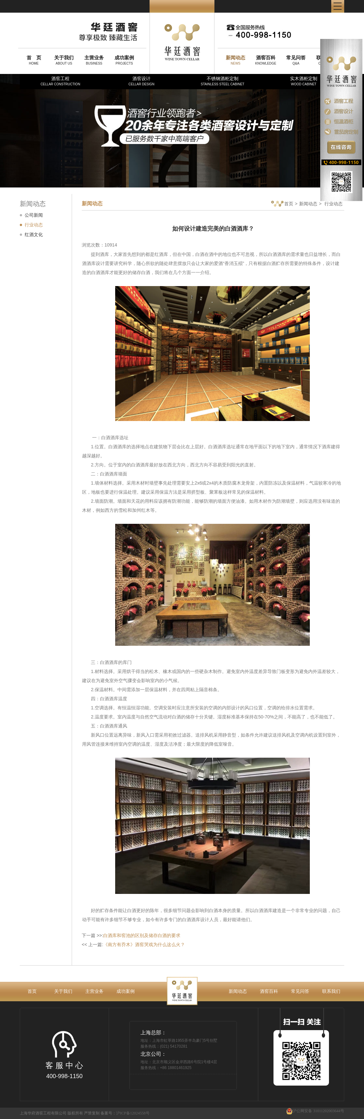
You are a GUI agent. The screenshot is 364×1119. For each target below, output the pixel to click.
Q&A (296, 60)
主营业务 (94, 991)
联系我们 (331, 991)
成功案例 (125, 991)
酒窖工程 (60, 81)
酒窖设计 (141, 81)
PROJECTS (124, 60)
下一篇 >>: (131, 935)
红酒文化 (34, 234)
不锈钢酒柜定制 (222, 81)
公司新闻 (34, 215)
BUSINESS (94, 60)
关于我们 (63, 991)
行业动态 (34, 224)
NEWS (235, 60)
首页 (282, 204)
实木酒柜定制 (303, 81)
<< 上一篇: (133, 944)
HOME (33, 60)
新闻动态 (308, 203)
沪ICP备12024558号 (133, 1113)
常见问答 (300, 991)
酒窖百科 (269, 991)
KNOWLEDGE (265, 60)
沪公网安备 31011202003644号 (315, 1111)
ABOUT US (64, 60)
